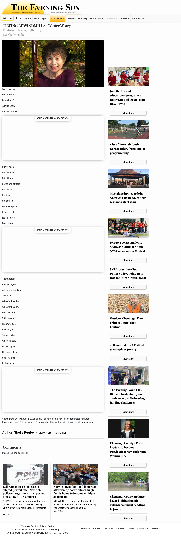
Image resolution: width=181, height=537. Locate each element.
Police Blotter (97, 18)
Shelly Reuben (25, 432)
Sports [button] (45, 18)
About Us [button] (85, 528)
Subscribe (7, 18)
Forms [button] (131, 528)
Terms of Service (29, 526)
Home (28, 18)
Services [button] (109, 528)
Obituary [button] (82, 18)
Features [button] (71, 18)
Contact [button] (120, 528)
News (36, 18)
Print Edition (57, 18)
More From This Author (52, 432)
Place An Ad (138, 18)
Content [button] (97, 528)
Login (18, 18)
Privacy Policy (47, 526)
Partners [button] (156, 528)
